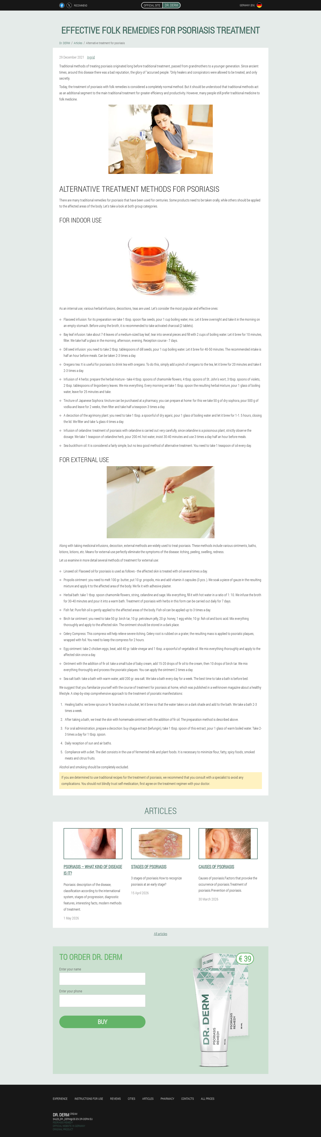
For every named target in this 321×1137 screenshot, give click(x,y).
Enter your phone (70, 991)
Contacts (187, 1099)
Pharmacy (167, 1099)
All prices (207, 1099)
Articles (147, 1099)
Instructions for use (89, 1099)
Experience (60, 1099)
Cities (131, 1099)
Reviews (115, 1099)
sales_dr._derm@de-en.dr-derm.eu (73, 1119)
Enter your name (70, 969)
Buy (102, 1022)
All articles (160, 933)
